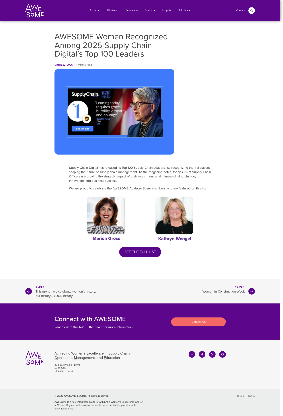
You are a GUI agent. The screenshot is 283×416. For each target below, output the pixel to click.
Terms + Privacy (246, 396)
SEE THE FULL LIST (140, 252)
